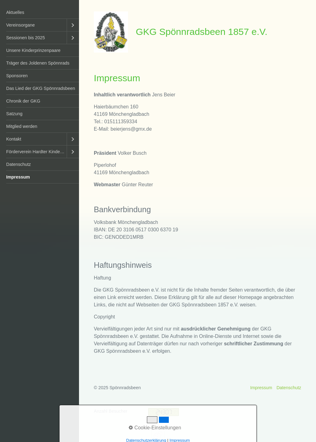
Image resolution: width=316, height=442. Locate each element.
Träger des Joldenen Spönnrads (37, 63)
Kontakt (13, 139)
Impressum (18, 177)
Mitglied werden (21, 126)
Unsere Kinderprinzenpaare (33, 50)
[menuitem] (39, 12)
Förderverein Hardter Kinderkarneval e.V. (36, 151)
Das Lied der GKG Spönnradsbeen (40, 88)
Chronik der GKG (23, 101)
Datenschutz (18, 164)
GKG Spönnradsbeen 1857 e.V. (201, 31)
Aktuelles (15, 12)
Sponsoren (17, 75)
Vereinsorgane (20, 25)
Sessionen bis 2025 (25, 37)
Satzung (14, 113)
